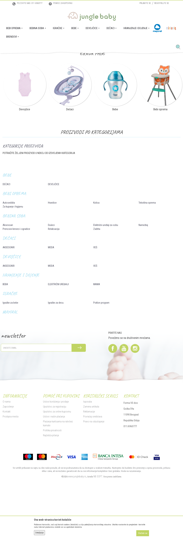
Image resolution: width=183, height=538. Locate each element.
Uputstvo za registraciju (54, 458)
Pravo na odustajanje (93, 473)
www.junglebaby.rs (77, 528)
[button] (179, 47)
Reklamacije (89, 463)
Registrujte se (161, 3)
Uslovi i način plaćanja (54, 468)
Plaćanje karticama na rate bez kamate (58, 475)
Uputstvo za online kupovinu (57, 463)
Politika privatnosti (52, 482)
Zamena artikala (91, 458)
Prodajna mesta (10, 468)
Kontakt (6, 463)
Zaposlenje (8, 458)
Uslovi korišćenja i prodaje (56, 454)
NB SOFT (97, 528)
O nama (6, 454)
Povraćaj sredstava (92, 468)
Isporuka (87, 454)
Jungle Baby (8, 58)
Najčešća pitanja (51, 487)
